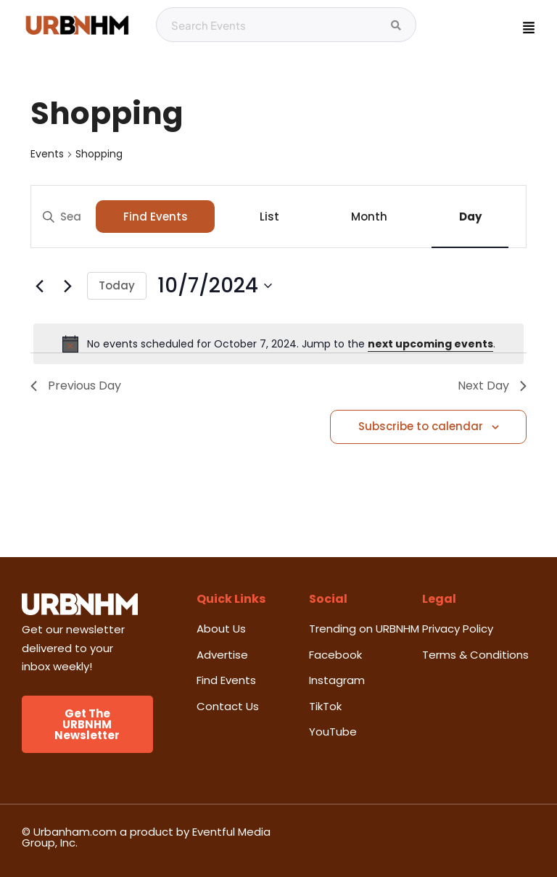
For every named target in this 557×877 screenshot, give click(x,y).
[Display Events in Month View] (368, 216)
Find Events (155, 216)
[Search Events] (396, 25)
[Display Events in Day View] (470, 216)
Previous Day (75, 385)
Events (47, 154)
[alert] (278, 344)
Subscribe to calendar (420, 426)
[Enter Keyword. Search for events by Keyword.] (63, 217)
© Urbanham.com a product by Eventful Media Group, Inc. (146, 837)
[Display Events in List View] (269, 216)
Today (117, 285)
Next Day (492, 385)
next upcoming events (430, 344)
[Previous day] (39, 286)
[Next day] (67, 286)
